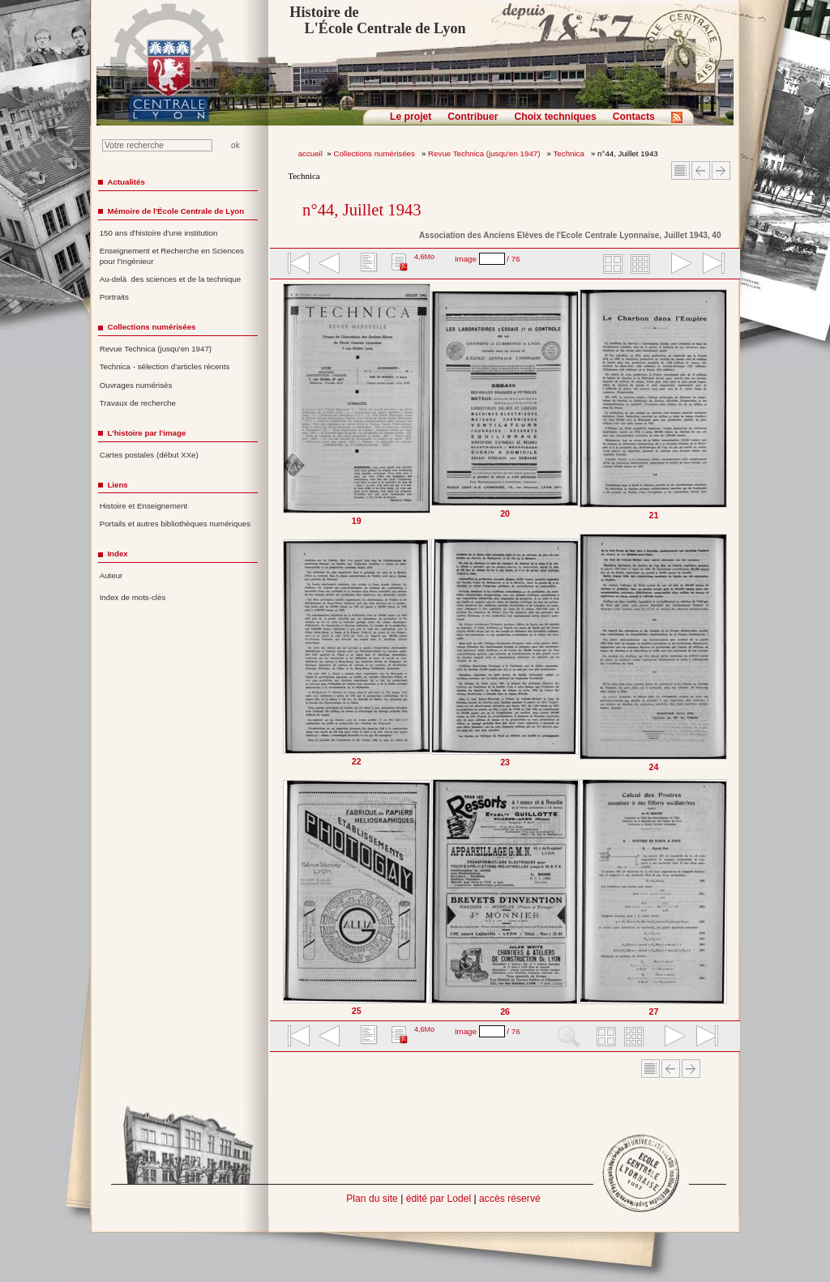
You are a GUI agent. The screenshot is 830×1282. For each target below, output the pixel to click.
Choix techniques (555, 116)
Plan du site (372, 1198)
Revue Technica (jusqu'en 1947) (485, 153)
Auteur (111, 575)
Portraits (114, 296)
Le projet (410, 116)
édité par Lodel (438, 1198)
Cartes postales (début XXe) (149, 454)
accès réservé (510, 1198)
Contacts (634, 116)
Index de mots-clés (133, 597)
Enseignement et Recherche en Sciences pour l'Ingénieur (172, 256)
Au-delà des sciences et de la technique (171, 279)
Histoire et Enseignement (144, 505)
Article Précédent (700, 170)
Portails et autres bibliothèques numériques (175, 523)
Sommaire (680, 170)
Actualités (125, 181)
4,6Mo (424, 257)
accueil (310, 153)
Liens (117, 484)
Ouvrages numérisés (136, 385)
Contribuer (472, 116)
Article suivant (721, 170)
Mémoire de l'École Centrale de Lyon (175, 211)
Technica (570, 153)
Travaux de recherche (138, 402)
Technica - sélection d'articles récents (165, 366)
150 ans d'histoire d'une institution (159, 232)
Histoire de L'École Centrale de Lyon (377, 20)
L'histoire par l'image (146, 432)
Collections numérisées (375, 153)
